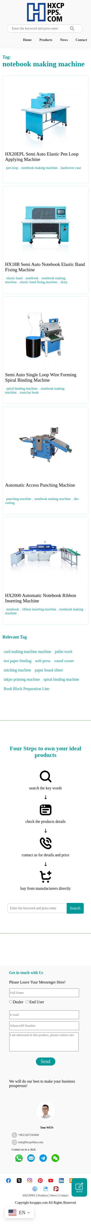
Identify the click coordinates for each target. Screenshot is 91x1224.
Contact (81, 40)
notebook (32, 278)
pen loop (12, 168)
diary (64, 282)
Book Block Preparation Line (26, 689)
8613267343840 (29, 1135)
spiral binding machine (21, 388)
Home (27, 40)
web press (43, 661)
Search (75, 908)
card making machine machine (27, 651)
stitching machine (17, 670)
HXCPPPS (29, 1195)
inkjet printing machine (22, 679)
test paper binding (18, 661)
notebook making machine (39, 168)
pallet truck (63, 651)
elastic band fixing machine (38, 282)
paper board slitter (49, 670)
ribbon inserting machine (39, 609)
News (64, 40)
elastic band (14, 278)
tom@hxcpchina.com (30, 1142)
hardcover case (71, 168)
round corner (64, 661)
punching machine (18, 499)
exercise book (29, 392)
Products (45, 40)
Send (45, 1061)
